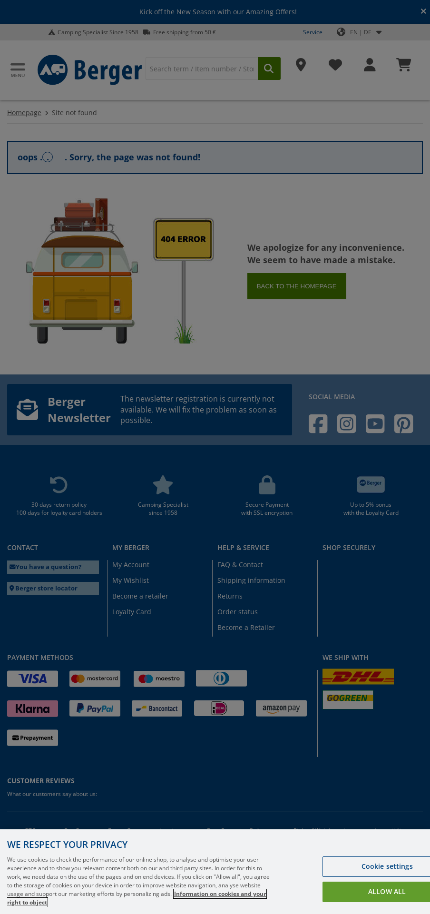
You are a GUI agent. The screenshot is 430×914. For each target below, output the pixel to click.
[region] (215, 871)
